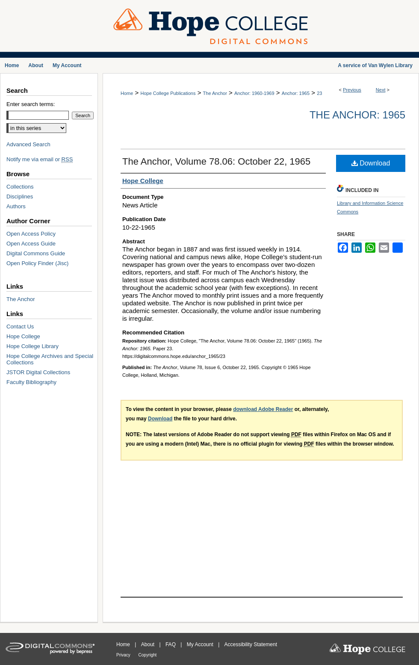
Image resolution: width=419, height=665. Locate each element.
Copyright (148, 655)
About (148, 644)
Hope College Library (32, 346)
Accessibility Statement (250, 644)
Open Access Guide (31, 243)
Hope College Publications (167, 93)
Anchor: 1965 (296, 93)
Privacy (124, 655)
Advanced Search (28, 144)
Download (370, 163)
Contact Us (20, 326)
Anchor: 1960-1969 (254, 93)
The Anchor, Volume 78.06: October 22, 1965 (216, 161)
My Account (201, 644)
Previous (352, 89)
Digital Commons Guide (35, 253)
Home (127, 93)
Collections (20, 186)
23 (319, 93)
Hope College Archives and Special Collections (49, 359)
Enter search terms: (30, 104)
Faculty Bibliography (31, 382)
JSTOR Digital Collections (38, 372)
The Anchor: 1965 (357, 115)
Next (381, 89)
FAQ (171, 644)
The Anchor (215, 93)
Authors (16, 206)
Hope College (23, 336)
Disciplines (19, 196)
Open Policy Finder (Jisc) (37, 263)
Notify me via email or (39, 159)
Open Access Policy (31, 234)
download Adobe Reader (263, 409)
